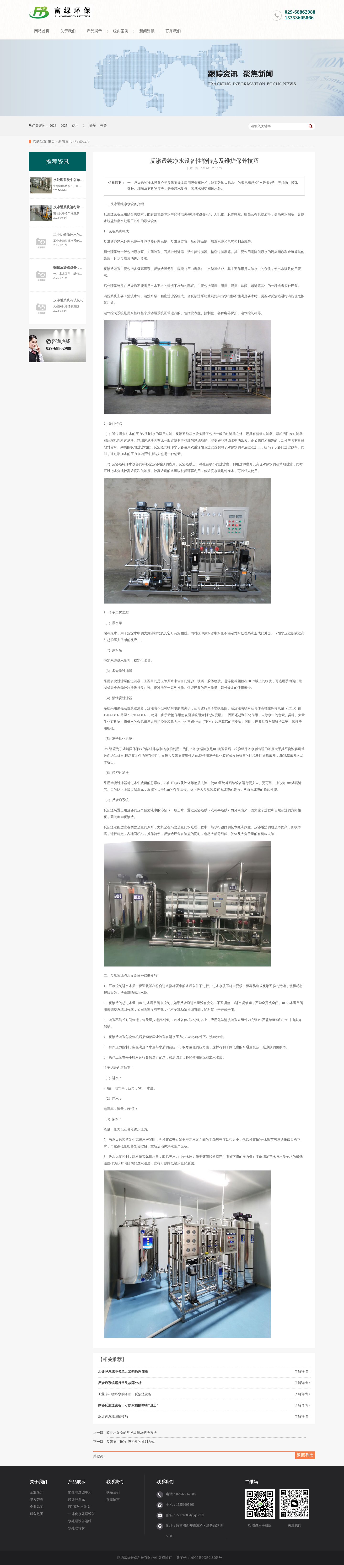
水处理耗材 (76, 1528)
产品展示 (94, 31)
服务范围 (36, 1514)
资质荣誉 (36, 1499)
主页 (51, 141)
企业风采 (36, 1507)
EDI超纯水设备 (79, 1507)
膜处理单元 (76, 1499)
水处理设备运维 (79, 1521)
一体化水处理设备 (81, 1514)
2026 (53, 125)
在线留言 (113, 1499)
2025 (64, 125)
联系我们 (173, 31)
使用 (75, 125)
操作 (92, 125)
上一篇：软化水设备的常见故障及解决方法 (125, 1432)
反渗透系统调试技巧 (113, 1416)
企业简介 (36, 1492)
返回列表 (305, 1455)
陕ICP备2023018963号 (206, 1558)
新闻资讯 (147, 31)
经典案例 (120, 31)
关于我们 (68, 31)
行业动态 (82, 141)
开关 (103, 125)
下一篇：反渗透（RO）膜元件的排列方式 (124, 1442)
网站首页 (41, 31)
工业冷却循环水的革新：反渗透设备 (124, 1394)
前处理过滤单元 (79, 1492)
